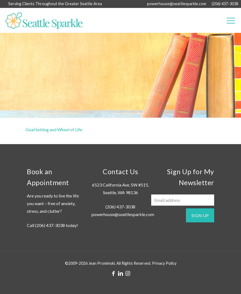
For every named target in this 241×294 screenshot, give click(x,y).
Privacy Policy (164, 263)
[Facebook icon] (113, 273)
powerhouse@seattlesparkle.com (122, 214)
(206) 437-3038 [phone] (225, 3)
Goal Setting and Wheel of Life (53, 129)
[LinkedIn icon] (120, 273)
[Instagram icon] (127, 273)
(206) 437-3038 (50, 225)
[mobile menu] (231, 20)
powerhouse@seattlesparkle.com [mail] (176, 3)
